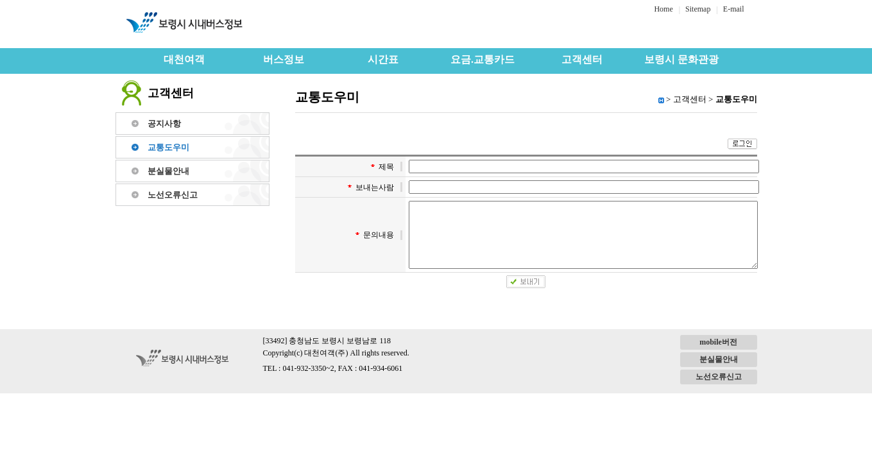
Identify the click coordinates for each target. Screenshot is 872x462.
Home (663, 8)
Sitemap (697, 8)
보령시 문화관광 (681, 59)
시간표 (383, 59)
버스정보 (283, 59)
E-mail (733, 8)
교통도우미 (168, 147)
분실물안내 (168, 171)
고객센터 (582, 59)
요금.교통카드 (482, 59)
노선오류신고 (173, 195)
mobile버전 (718, 342)
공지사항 (164, 123)
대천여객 (184, 59)
